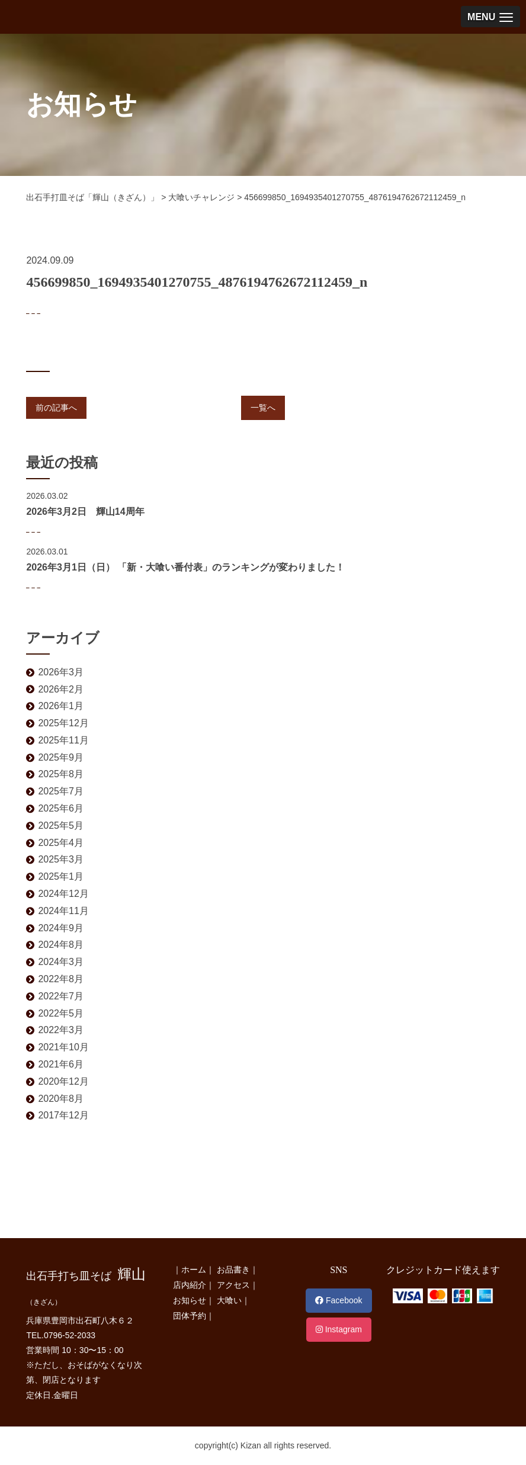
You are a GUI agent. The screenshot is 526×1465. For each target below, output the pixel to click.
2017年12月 (63, 1115)
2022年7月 (61, 996)
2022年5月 (61, 1013)
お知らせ (189, 1300)
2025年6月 (61, 808)
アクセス (233, 1285)
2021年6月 (61, 1064)
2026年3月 (61, 672)
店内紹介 (189, 1285)
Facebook (338, 1300)
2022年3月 (61, 1030)
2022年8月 (61, 979)
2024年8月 (61, 945)
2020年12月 (63, 1081)
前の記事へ (56, 407)
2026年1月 (61, 706)
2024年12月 (63, 894)
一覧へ (263, 407)
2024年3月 (61, 962)
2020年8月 (61, 1099)
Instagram (339, 1329)
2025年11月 (63, 740)
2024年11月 (63, 911)
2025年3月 (61, 859)
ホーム (193, 1269)
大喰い (229, 1300)
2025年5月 (61, 825)
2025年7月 (61, 791)
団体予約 (189, 1315)
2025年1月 (61, 876)
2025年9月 (61, 757)
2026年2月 (61, 689)
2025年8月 (61, 774)
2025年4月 (61, 843)
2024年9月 (61, 928)
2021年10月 (63, 1047)
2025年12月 (63, 723)
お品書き (233, 1269)
